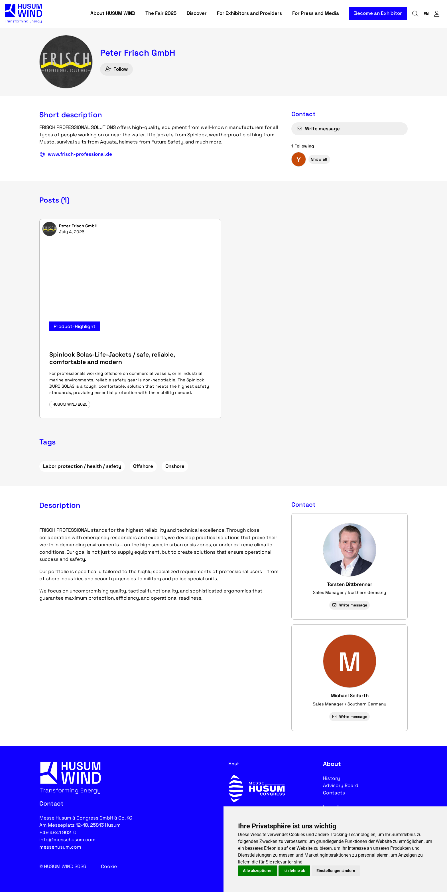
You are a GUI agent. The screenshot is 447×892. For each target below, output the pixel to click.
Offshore (143, 466)
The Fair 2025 (160, 14)
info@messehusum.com (67, 839)
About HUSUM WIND (112, 14)
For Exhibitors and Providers (249, 14)
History (331, 778)
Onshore (174, 466)
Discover (197, 14)
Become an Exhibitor (378, 14)
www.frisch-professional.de (75, 154)
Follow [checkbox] (116, 69)
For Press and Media (315, 14)
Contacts (334, 793)
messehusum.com (60, 847)
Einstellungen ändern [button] (335, 870)
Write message (318, 129)
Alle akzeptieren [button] (258, 870)
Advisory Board (340, 785)
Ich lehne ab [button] (294, 870)
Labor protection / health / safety (82, 466)
